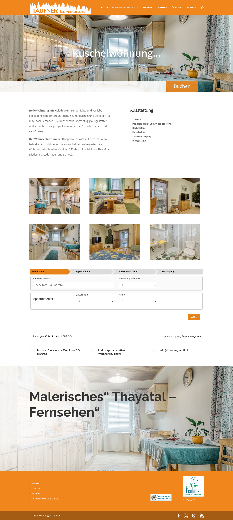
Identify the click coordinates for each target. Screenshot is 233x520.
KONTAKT (192, 7)
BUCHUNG (148, 7)
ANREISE (36, 493)
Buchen (177, 86)
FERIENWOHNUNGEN (123, 7)
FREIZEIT (162, 7)
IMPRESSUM (37, 483)
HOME (104, 7)
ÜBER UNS (177, 7)
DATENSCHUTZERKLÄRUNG (46, 498)
